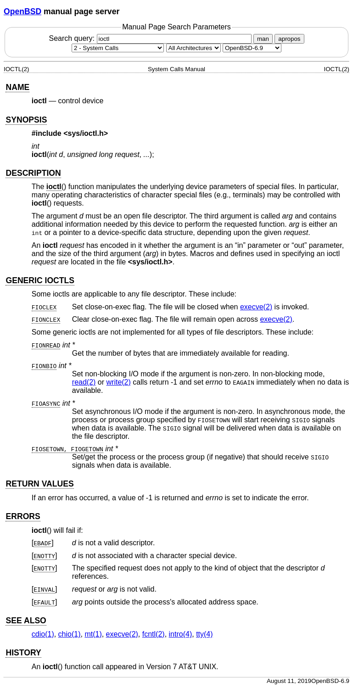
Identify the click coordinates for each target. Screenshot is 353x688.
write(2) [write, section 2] (118, 382)
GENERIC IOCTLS (40, 280)
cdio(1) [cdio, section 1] (43, 634)
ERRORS (23, 516)
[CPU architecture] (193, 48)
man (263, 38)
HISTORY (23, 652)
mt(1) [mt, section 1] (92, 634)
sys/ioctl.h (86, 133)
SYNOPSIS (26, 119)
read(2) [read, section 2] (84, 382)
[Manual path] (252, 48)
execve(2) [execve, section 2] (256, 307)
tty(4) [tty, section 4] (204, 634)
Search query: (151, 38)
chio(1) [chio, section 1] (69, 634)
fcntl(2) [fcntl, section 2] (153, 634)
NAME (17, 87)
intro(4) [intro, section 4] (180, 634)
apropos (289, 38)
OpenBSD (22, 11)
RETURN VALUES (39, 483)
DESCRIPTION (33, 173)
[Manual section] (118, 48)
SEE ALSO (26, 620)
